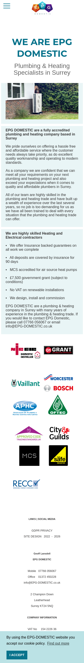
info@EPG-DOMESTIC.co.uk (29, 326)
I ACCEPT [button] (16, 655)
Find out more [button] (58, 643)
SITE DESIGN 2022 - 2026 (42, 536)
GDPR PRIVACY (42, 530)
